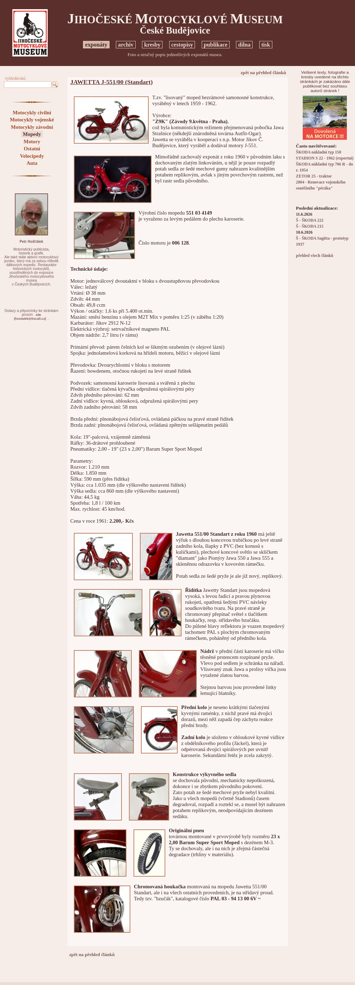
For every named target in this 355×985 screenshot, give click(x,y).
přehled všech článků (314, 255)
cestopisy (182, 45)
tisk (265, 45)
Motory (32, 141)
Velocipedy (32, 156)
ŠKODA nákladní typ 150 (318, 152)
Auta (31, 163)
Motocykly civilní (32, 112)
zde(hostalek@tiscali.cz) (30, 316)
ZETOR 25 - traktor (314, 176)
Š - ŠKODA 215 (310, 226)
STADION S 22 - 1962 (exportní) (325, 158)
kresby (152, 45)
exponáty (96, 45)
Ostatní (32, 148)
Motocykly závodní (32, 127)
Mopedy (32, 134)
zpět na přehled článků (263, 72)
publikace (215, 45)
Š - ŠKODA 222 (310, 220)
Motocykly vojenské (32, 119)
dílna (244, 45)
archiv (126, 45)
